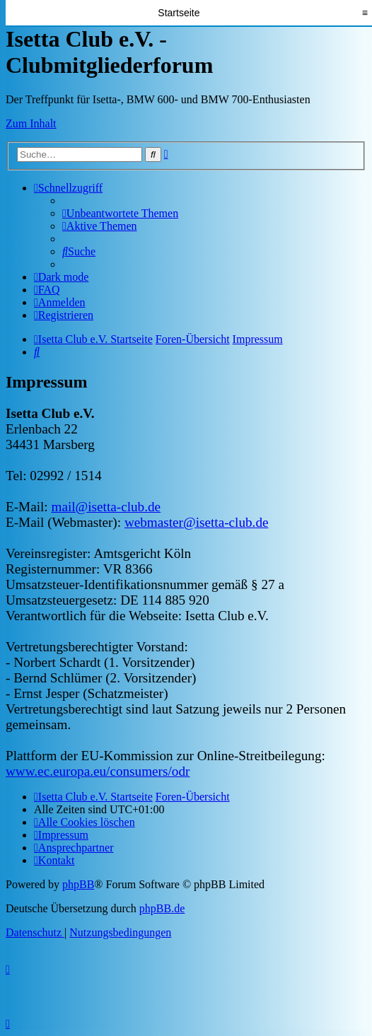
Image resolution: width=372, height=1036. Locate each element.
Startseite (178, 12)
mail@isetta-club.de (106, 506)
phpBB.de (162, 908)
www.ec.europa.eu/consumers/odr (98, 771)
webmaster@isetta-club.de (196, 522)
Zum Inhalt (31, 123)
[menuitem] (120, 213)
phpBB (78, 884)
